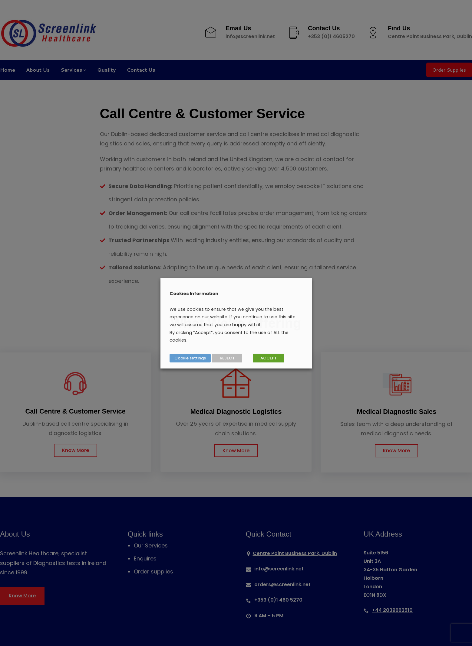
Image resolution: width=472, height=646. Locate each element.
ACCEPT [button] (268, 358)
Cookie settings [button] (190, 358)
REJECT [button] (227, 358)
